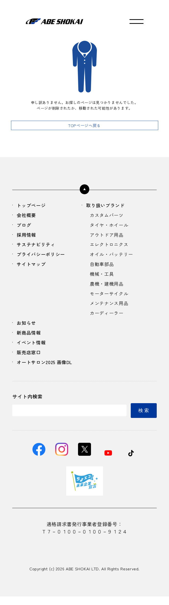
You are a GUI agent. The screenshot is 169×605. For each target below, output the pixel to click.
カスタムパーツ (107, 216)
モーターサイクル (110, 297)
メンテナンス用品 (110, 308)
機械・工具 (102, 277)
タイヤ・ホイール (110, 226)
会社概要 (27, 216)
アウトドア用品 (107, 236)
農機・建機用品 (107, 287)
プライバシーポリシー (42, 256)
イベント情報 (32, 348)
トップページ (32, 205)
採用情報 (27, 236)
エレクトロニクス (110, 246)
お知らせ (27, 328)
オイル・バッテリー (112, 256)
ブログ (24, 226)
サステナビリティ (37, 246)
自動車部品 (102, 267)
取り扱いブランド (107, 205)
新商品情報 (29, 338)
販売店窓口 (29, 359)
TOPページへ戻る (84, 125)
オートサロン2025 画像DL (46, 369)
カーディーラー (107, 318)
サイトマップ (32, 267)
